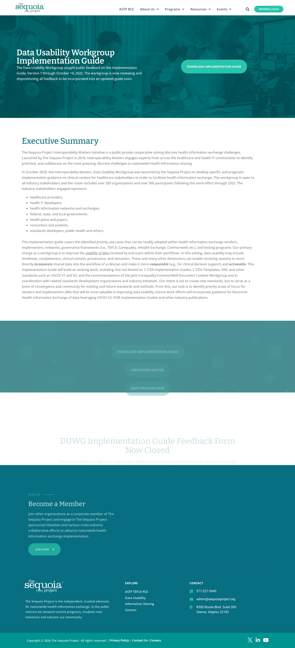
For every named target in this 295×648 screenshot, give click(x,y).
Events (224, 9)
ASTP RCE (126, 9)
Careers (130, 610)
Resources (200, 9)
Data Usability (135, 598)
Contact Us (140, 640)
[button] (247, 9)
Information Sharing (139, 604)
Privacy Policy (119, 640)
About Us (149, 9)
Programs (174, 9)
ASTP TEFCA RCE (136, 592)
